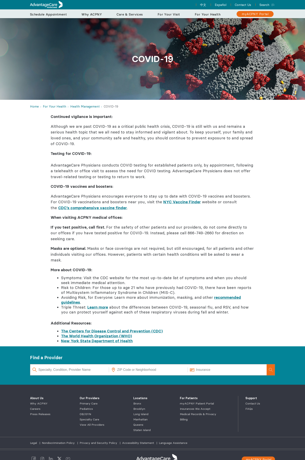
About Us (36, 398)
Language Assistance (173, 443)
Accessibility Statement (138, 443)
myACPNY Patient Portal (197, 403)
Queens (138, 425)
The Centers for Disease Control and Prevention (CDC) (112, 331)
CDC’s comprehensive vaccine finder (92, 207)
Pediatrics (86, 409)
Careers (35, 409)
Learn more (97, 307)
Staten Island (142, 430)
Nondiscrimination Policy (59, 443)
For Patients (189, 398)
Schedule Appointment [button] (48, 14)
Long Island (140, 414)
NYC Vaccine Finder (182, 201)
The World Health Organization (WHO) (96, 335)
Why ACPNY (39, 403)
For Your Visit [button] (169, 14)
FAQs (249, 409)
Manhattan (140, 419)
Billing (184, 419)
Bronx (137, 403)
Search (264, 5)
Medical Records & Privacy (198, 414)
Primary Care (89, 403)
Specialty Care (89, 419)
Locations (140, 398)
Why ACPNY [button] (91, 14)
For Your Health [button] (207, 14)
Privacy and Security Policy (99, 443)
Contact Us (252, 403)
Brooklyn (139, 409)
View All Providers (92, 425)
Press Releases (40, 414)
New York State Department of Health (97, 340)
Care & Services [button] (130, 14)
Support (251, 398)
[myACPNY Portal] (255, 14)
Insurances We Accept (195, 409)
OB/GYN (85, 414)
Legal (34, 443)
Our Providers (89, 398)
